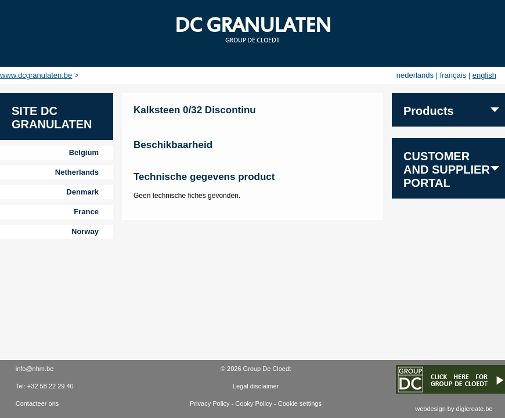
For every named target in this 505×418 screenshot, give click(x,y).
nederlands (415, 75)
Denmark (82, 192)
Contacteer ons (37, 403)
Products (428, 111)
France (86, 211)
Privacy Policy (209, 403)
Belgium (84, 152)
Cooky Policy (253, 403)
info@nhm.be (35, 368)
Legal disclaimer (256, 386)
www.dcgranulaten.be (36, 75)
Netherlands (77, 172)
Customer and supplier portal (446, 169)
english (484, 75)
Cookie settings (300, 403)
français (453, 75)
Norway (85, 231)
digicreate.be (474, 408)
